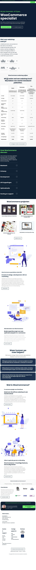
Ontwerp (3, 171)
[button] (9, 166)
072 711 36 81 (5, 521)
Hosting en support (6, 194)
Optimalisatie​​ (5, 188)
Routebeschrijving (5, 519)
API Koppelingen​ (5, 182)
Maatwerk (3, 165)
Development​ (5, 177)
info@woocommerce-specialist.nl (9, 522)
